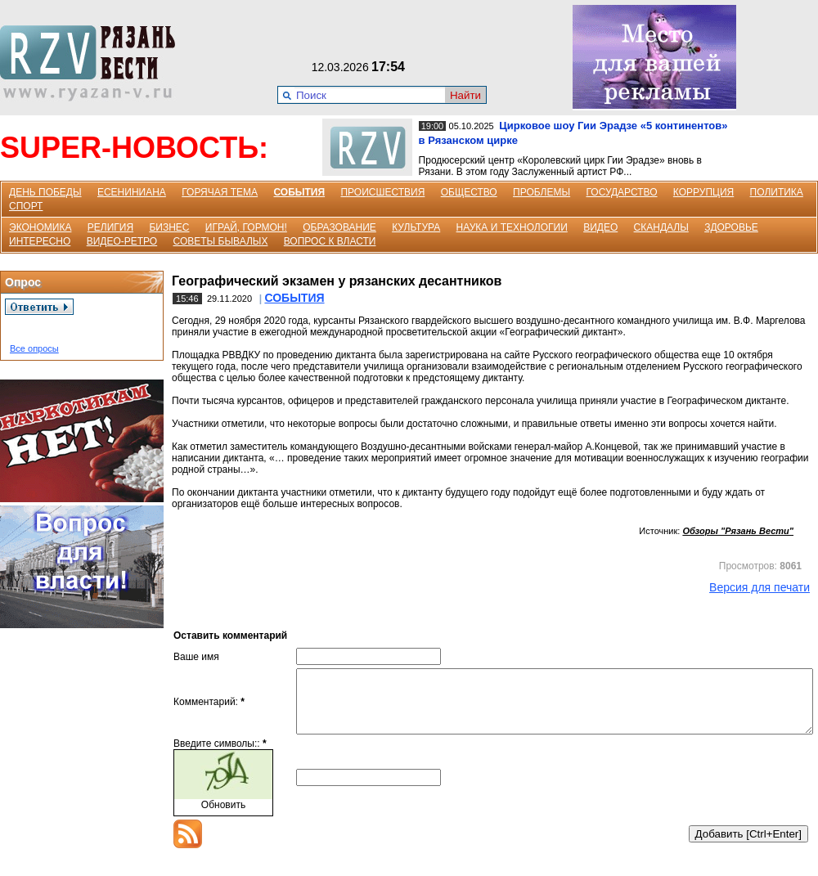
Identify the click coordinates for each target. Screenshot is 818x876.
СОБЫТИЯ (299, 192)
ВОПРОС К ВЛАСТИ (330, 241)
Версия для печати (759, 587)
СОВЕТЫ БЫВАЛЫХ (220, 241)
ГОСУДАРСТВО (621, 192)
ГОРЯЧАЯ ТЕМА (220, 192)
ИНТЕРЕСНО (39, 241)
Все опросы (34, 348)
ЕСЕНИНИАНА (131, 192)
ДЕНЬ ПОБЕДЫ (45, 192)
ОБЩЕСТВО (469, 192)
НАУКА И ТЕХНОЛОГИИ (512, 227)
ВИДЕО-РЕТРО (122, 241)
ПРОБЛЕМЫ (541, 192)
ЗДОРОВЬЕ (731, 227)
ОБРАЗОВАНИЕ (339, 227)
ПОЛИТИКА (776, 192)
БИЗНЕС (169, 227)
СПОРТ (26, 206)
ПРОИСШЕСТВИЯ (382, 192)
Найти (465, 95)
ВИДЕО (600, 227)
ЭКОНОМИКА (40, 227)
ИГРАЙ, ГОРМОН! (246, 227)
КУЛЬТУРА (416, 227)
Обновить (223, 817)
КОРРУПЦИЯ (703, 192)
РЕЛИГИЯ (110, 227)
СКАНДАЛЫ (661, 227)
